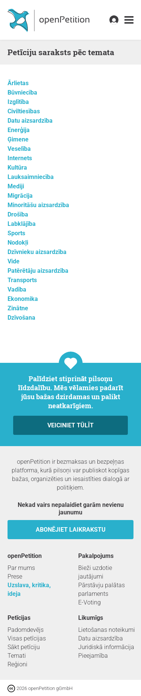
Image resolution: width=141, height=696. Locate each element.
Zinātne (18, 308)
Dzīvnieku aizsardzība (37, 252)
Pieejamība (93, 655)
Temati (17, 655)
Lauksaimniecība (31, 176)
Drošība (18, 214)
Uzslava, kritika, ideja (29, 589)
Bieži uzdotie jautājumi (95, 572)
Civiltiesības (24, 111)
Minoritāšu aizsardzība (38, 205)
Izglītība (18, 101)
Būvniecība (22, 92)
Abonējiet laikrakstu (71, 529)
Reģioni (17, 664)
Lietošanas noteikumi (106, 629)
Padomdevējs (26, 629)
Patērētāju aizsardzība (38, 270)
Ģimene (18, 139)
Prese (15, 576)
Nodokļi (18, 242)
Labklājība (22, 223)
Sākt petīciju (24, 647)
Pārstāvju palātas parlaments (101, 589)
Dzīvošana (21, 317)
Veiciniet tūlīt (70, 425)
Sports (16, 233)
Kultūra (17, 167)
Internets (20, 158)
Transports (22, 280)
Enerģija (19, 130)
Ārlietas (18, 83)
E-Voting (89, 602)
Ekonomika (23, 298)
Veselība (19, 148)
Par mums (21, 567)
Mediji (16, 186)
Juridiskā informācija (106, 647)
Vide (14, 261)
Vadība (17, 289)
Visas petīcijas (27, 638)
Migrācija (20, 195)
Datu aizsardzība (30, 120)
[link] (128, 20)
